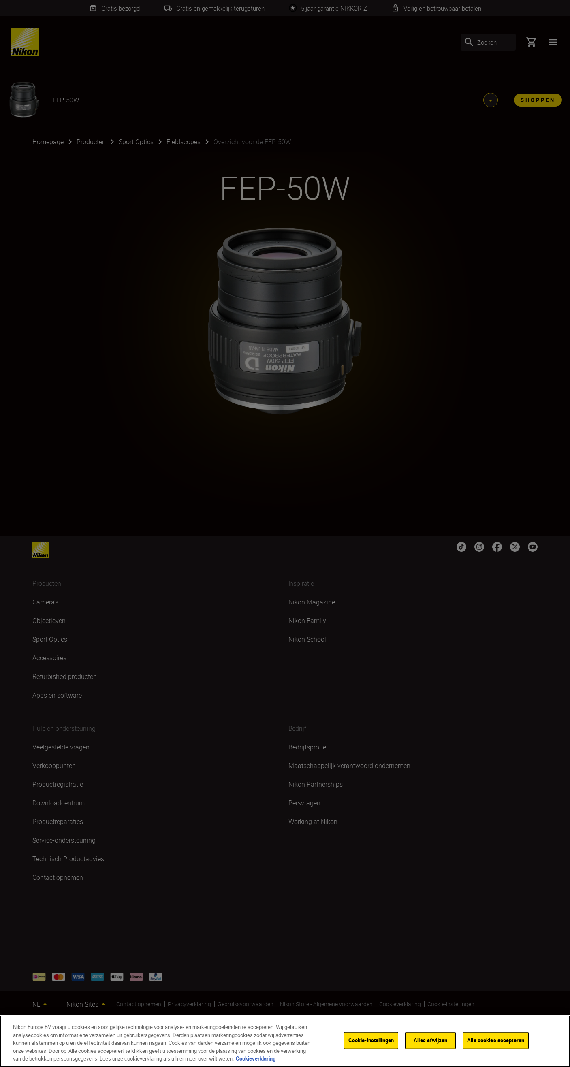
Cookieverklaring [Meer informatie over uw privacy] (255, 1058)
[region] (285, 1041)
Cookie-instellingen (371, 1040)
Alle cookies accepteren (495, 1040)
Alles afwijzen (430, 1040)
